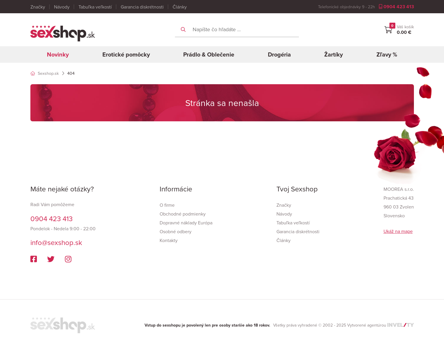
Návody (62, 7)
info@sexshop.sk (56, 242)
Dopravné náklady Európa (186, 222)
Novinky (58, 54)
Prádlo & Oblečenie (208, 54)
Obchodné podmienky (183, 214)
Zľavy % (386, 54)
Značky (37, 7)
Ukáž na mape (398, 231)
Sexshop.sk (44, 73)
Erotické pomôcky (126, 54)
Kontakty (169, 240)
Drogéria (279, 54)
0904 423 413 (396, 6)
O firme (167, 205)
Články (180, 7)
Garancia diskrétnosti (142, 7)
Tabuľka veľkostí (95, 7)
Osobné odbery (175, 231)
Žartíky (333, 54)
